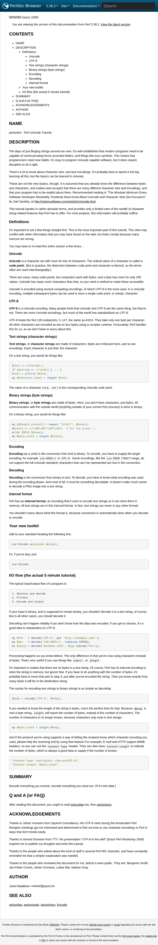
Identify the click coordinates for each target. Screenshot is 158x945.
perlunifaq (77, 804)
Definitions (29, 52)
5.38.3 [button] (51, 6)
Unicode (34, 56)
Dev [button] (64, 6)
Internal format (38, 83)
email (117, 924)
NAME (20, 43)
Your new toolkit (32, 87)
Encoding (35, 74)
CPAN (34, 17)
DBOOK (54, 924)
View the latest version (115, 24)
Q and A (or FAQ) (27, 100)
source (26, 17)
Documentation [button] (85, 6)
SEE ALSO (23, 114)
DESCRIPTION (26, 47)
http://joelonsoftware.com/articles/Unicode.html (65, 201)
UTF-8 (33, 60)
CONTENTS (21, 34)
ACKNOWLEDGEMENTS (32, 105)
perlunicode (31, 904)
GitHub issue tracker (100, 924)
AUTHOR (22, 109)
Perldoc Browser (21, 6)
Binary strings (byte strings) (47, 69)
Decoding (35, 78)
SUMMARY (23, 96)
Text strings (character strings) (49, 65)
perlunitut (15, 16)
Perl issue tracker (131, 936)
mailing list (151, 936)
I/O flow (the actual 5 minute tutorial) (46, 92)
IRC (44, 940)
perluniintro (104, 804)
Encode (62, 904)
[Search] (128, 6)
